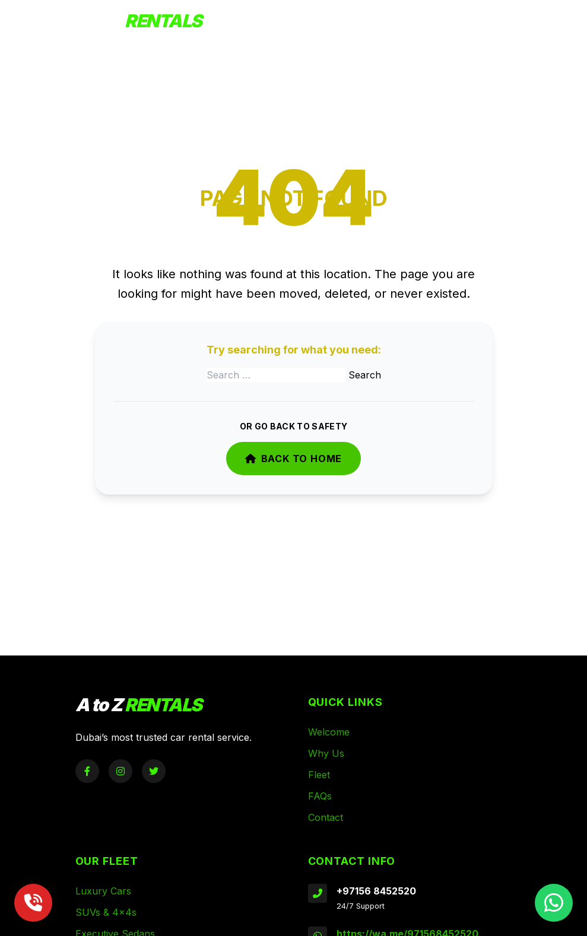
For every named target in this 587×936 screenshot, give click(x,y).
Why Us (326, 753)
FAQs (320, 796)
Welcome (329, 732)
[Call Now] (33, 903)
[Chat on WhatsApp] (554, 903)
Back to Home (293, 458)
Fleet (319, 775)
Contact (325, 817)
